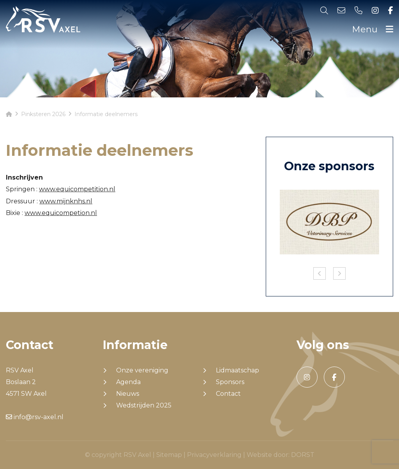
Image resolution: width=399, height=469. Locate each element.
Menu (372, 29)
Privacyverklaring (214, 454)
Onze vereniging (142, 370)
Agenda (128, 382)
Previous (319, 273)
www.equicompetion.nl (61, 213)
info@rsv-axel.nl (35, 417)
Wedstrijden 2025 (143, 405)
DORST (302, 454)
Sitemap (169, 454)
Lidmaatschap (237, 370)
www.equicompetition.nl (77, 189)
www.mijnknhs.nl (65, 201)
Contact (228, 394)
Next (339, 273)
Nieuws (127, 394)
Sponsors (230, 382)
